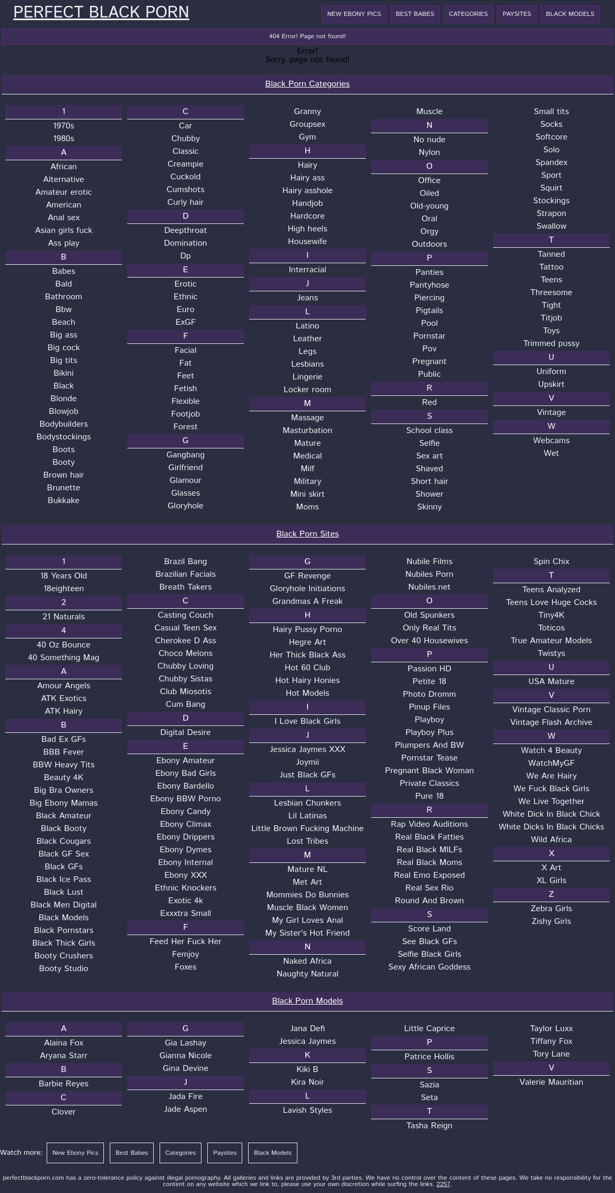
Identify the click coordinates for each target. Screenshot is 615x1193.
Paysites (517, 14)
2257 (443, 1184)
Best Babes (415, 14)
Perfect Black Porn (101, 13)
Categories (468, 14)
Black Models (570, 14)
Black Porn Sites (307, 534)
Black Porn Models (307, 1001)
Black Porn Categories (307, 84)
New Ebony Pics (354, 14)
